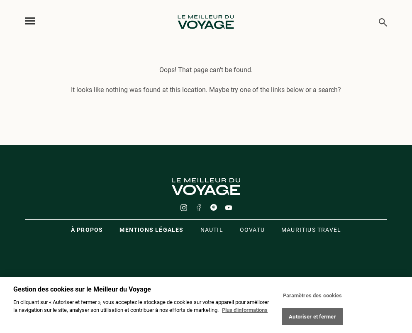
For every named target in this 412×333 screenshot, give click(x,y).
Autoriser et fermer (312, 319)
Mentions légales (151, 229)
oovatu (252, 229)
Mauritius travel (311, 229)
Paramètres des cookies (312, 297)
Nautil (211, 229)
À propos (87, 229)
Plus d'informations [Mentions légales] (245, 312)
